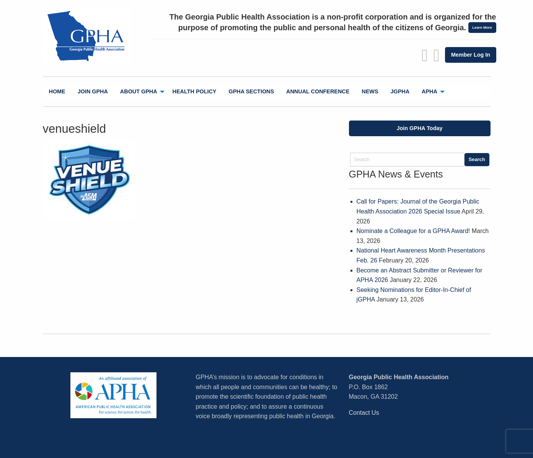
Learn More (482, 27)
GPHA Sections (251, 91)
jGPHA (400, 91)
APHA (429, 91)
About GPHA (138, 91)
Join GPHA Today (420, 128)
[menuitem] (57, 92)
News (370, 91)
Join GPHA (93, 91)
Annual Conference (317, 91)
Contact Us (364, 412)
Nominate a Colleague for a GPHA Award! (413, 231)
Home (57, 91)
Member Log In (470, 55)
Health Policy (195, 91)
